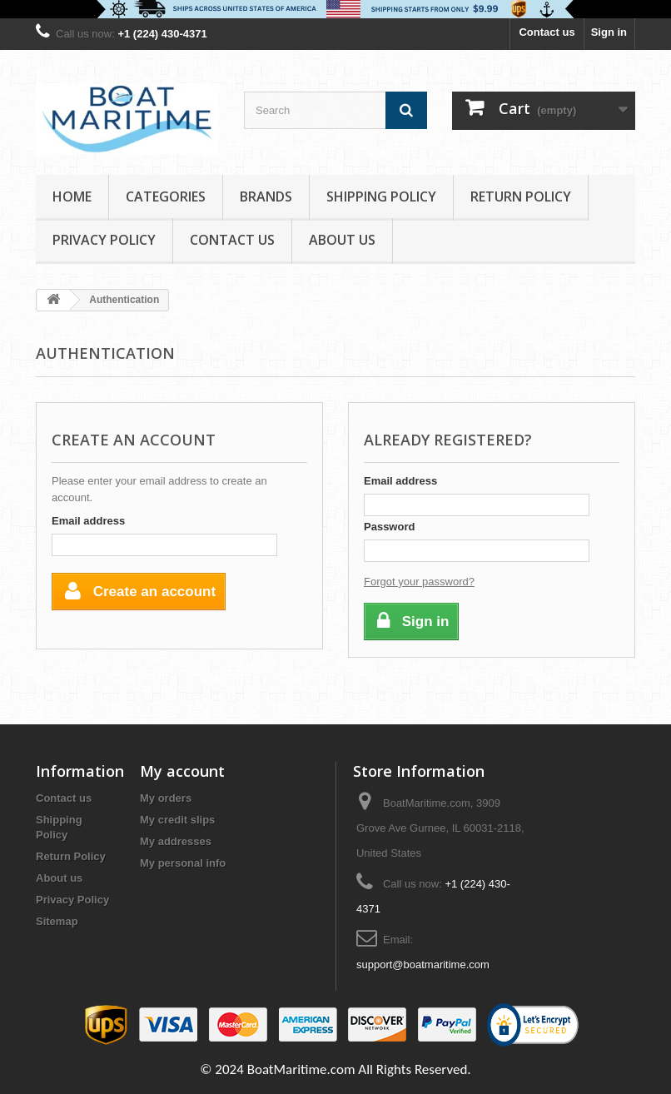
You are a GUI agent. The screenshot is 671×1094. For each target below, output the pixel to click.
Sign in (609, 32)
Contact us (546, 32)
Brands (266, 196)
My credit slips (177, 819)
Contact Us (232, 240)
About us (342, 240)
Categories (166, 196)
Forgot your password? (419, 581)
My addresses (175, 841)
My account (182, 771)
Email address (88, 521)
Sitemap (57, 921)
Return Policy (520, 196)
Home (72, 196)
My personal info (183, 863)
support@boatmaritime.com (423, 964)
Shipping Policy (381, 196)
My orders (165, 798)
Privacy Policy (104, 240)
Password (389, 526)
